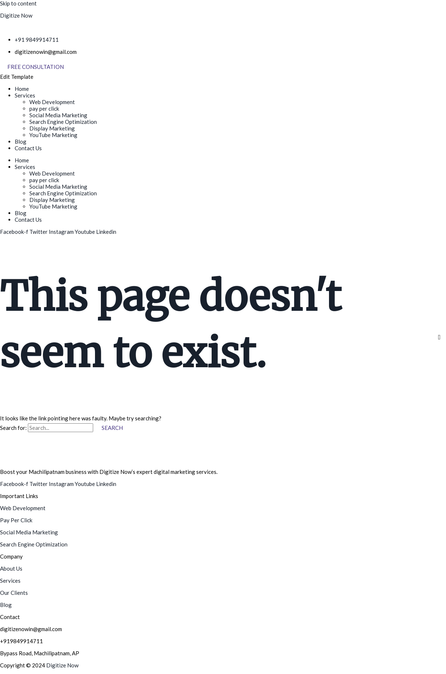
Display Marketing (52, 128)
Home (22, 88)
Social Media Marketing (58, 115)
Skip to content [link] (18, 3)
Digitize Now (16, 15)
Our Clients (14, 592)
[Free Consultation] (35, 66)
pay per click (44, 108)
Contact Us (28, 148)
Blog (20, 141)
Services (25, 95)
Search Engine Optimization (63, 121)
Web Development (52, 102)
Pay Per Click (16, 520)
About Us (11, 568)
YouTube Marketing (53, 135)
